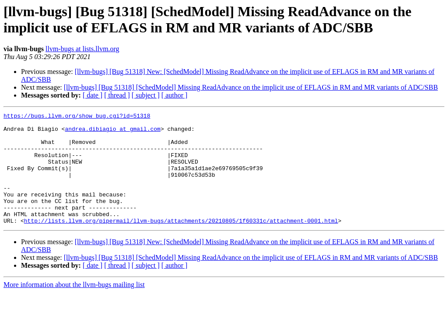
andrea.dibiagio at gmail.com (112, 132)
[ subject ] (146, 95)
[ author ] (174, 95)
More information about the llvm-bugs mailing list (74, 307)
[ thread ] (117, 95)
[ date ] (92, 95)
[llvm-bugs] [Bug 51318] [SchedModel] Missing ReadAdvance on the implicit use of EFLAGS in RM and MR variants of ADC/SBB (251, 87)
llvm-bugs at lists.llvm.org (82, 48)
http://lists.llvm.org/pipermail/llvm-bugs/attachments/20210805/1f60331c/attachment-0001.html (181, 243)
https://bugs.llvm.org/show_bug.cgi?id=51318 (77, 117)
